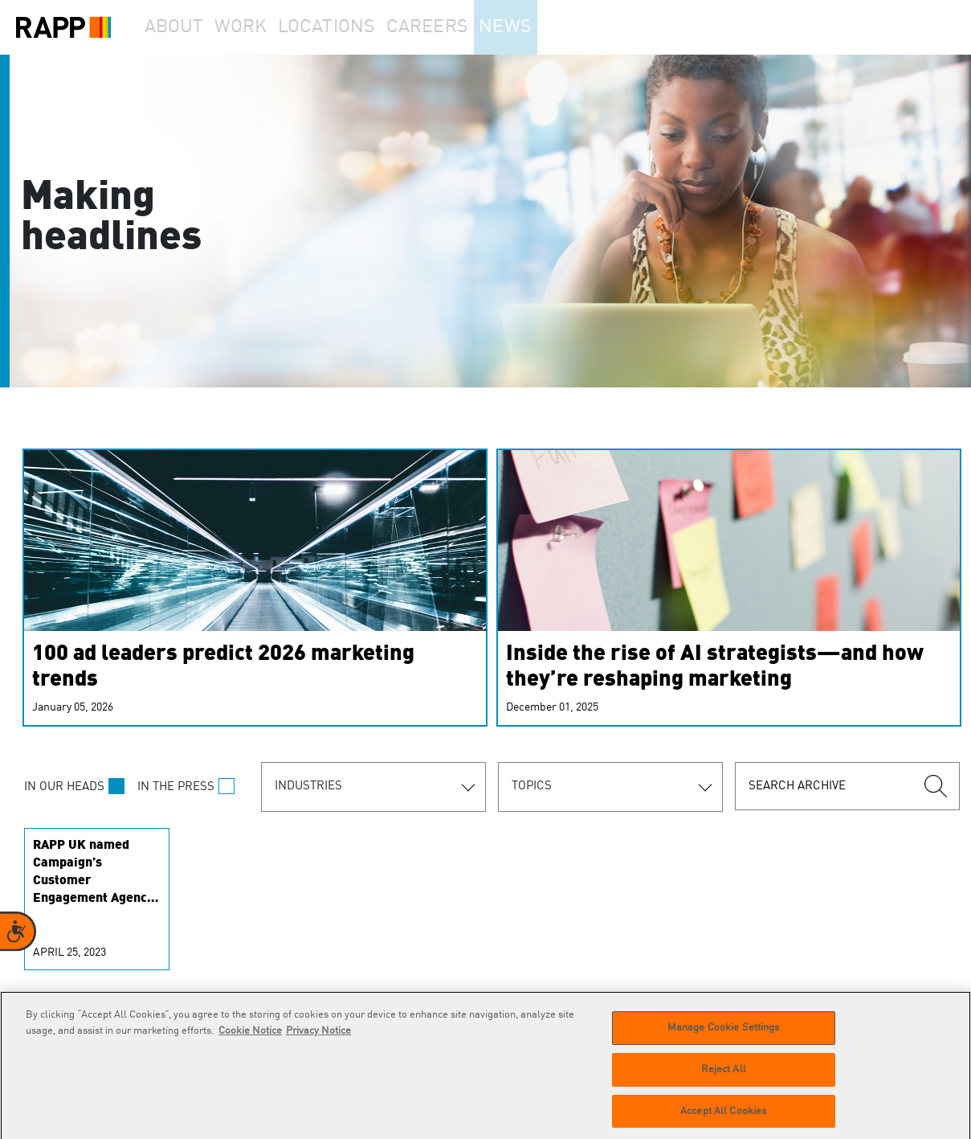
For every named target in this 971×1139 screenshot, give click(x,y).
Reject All (723, 1076)
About (181, 27)
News (549, 27)
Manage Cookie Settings (723, 1034)
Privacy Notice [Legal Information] (318, 1037)
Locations (358, 27)
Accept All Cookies (723, 1117)
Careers (459, 27)
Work (264, 27)
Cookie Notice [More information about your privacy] (250, 1037)
